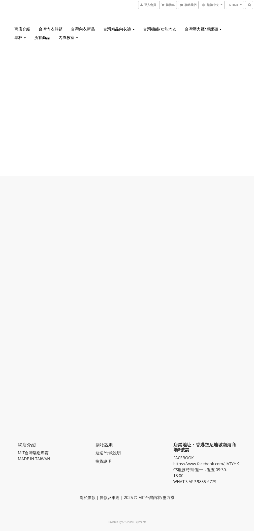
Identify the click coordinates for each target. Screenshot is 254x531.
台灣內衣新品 (83, 29)
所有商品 (42, 37)
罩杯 (20, 37)
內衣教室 (68, 37)
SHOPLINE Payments (134, 521)
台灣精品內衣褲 (118, 29)
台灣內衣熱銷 (51, 29)
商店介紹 (22, 29)
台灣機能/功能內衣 (159, 29)
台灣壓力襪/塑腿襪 (203, 29)
